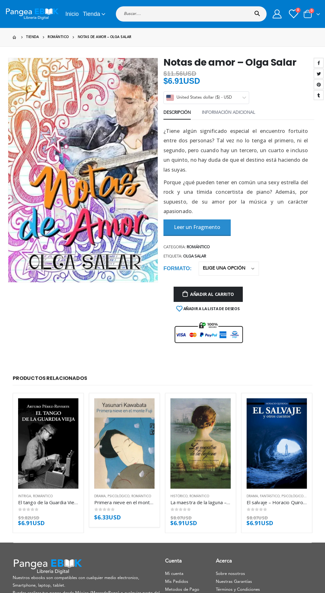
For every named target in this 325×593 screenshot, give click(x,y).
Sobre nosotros (230, 574)
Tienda (91, 14)
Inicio (72, 14)
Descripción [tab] (177, 113)
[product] (48, 443)
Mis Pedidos (176, 582)
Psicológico (118, 496)
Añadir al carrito (212, 294)
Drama (100, 496)
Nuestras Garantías (234, 582)
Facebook (319, 63)
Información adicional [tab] (228, 113)
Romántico (198, 247)
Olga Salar (194, 256)
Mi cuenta (174, 574)
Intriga (24, 496)
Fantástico (270, 496)
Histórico (179, 496)
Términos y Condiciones (238, 590)
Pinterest (319, 84)
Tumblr (319, 95)
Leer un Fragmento (197, 227)
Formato (176, 268)
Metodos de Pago (182, 590)
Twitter (319, 73)
